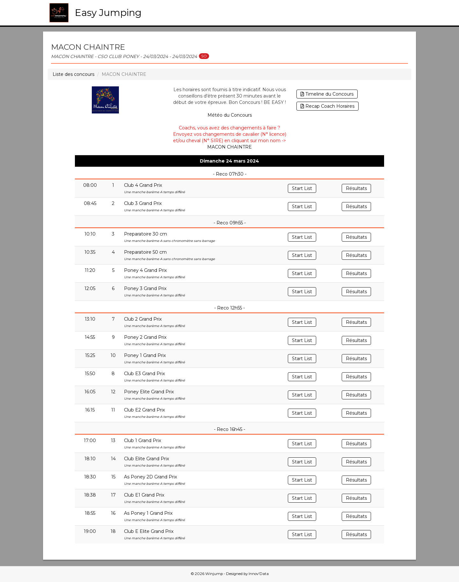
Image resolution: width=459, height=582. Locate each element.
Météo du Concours (230, 115)
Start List (302, 188)
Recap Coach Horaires (327, 106)
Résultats (356, 188)
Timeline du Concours (327, 94)
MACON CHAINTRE (229, 147)
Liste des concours (73, 74)
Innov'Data (259, 573)
